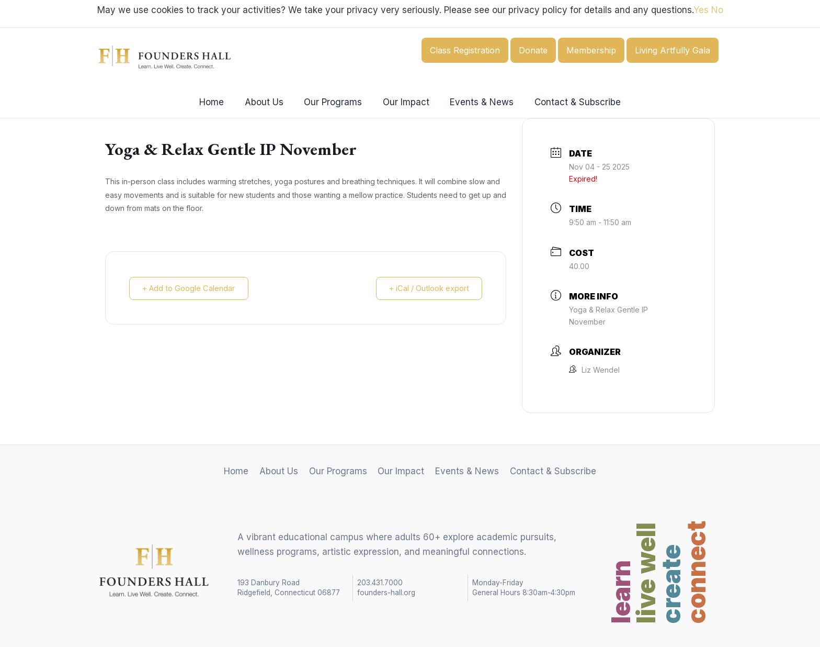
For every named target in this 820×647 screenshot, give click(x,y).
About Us (268, 102)
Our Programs (334, 102)
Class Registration (465, 50)
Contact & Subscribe (570, 102)
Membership (591, 50)
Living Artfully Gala (672, 50)
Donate (533, 50)
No (717, 10)
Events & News (477, 102)
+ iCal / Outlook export (426, 288)
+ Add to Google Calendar (191, 288)
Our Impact (404, 102)
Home (219, 102)
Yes (701, 10)
